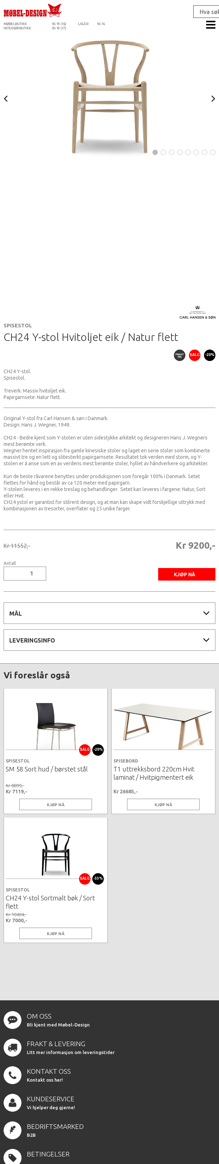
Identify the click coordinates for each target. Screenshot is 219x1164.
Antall (10, 563)
